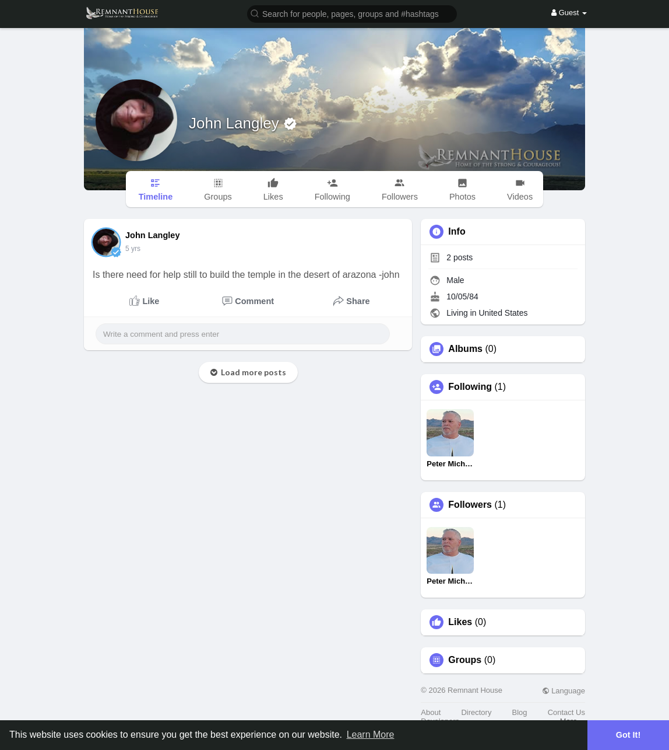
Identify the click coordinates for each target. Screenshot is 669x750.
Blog (519, 712)
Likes (460, 622)
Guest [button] (569, 12)
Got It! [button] (628, 734)
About (431, 712)
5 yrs (132, 249)
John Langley (236, 123)
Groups (464, 660)
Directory (476, 712)
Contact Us (566, 712)
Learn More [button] (371, 734)
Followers (470, 505)
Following (470, 387)
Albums (465, 349)
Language (563, 691)
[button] (352, 13)
